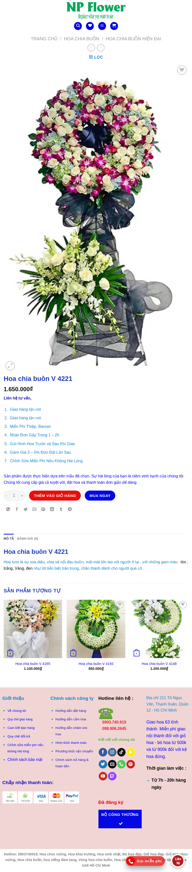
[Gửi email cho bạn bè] (35, 509)
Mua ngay (100, 496)
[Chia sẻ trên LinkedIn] (52, 509)
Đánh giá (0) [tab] (27, 538)
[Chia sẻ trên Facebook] (17, 509)
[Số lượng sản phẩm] (14, 495)
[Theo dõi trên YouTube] (103, 776)
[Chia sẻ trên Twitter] (26, 509)
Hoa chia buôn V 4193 (96, 664)
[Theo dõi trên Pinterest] (131, 764)
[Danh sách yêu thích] (90, 26)
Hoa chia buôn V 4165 (32, 664)
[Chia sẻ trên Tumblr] (61, 509)
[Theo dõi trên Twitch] (112, 776)
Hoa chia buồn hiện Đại (133, 38)
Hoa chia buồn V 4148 (159, 664)
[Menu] (102, 26)
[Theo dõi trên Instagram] (112, 752)
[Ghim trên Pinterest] (43, 509)
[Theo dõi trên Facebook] (103, 752)
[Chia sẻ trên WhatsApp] (8, 509)
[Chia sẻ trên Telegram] (70, 509)
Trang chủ (44, 38)
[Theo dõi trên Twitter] (103, 764)
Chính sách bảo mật (24, 759)
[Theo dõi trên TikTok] (121, 752)
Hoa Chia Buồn (81, 38)
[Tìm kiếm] (78, 26)
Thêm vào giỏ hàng (55, 496)
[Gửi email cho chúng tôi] (112, 764)
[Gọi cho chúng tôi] (121, 764)
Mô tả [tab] (9, 538)
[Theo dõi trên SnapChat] (131, 752)
